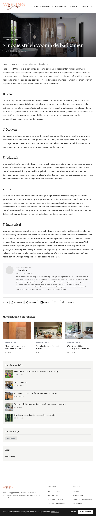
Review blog (10, 456)
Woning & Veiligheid (55, 499)
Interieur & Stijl (15, 64)
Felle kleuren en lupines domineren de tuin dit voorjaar (37, 371)
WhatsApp (16, 302)
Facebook (31, 302)
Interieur (46, 6)
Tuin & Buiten (60, 6)
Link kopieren (68, 302)
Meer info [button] (55, 512)
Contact (76, 491)
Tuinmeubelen (11, 438)
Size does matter (21, 382)
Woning (73, 6)
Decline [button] (73, 512)
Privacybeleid (78, 495)
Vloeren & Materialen (56, 504)
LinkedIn (45, 302)
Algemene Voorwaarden (82, 499)
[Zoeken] (92, 6)
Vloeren (84, 6)
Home (36, 6)
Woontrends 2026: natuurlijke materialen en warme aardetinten (40, 404)
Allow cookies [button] (85, 512)
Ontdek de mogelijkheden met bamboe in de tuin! (34, 415)
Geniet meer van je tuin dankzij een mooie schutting (35, 393)
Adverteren (77, 504)
